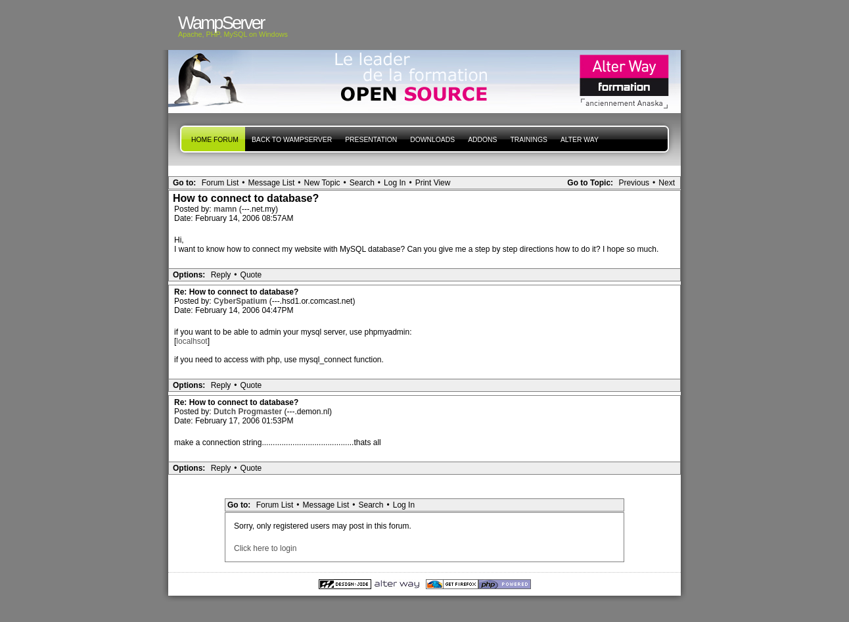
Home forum (215, 139)
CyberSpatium (241, 301)
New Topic (322, 182)
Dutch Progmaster (249, 411)
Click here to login (265, 548)
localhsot (191, 341)
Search (362, 182)
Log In (394, 182)
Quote (251, 274)
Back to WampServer (292, 139)
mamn (226, 209)
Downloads (432, 139)
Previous (633, 182)
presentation (371, 139)
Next (666, 182)
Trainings (528, 139)
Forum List (220, 182)
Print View (433, 182)
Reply (221, 274)
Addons (482, 139)
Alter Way (580, 139)
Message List (271, 182)
